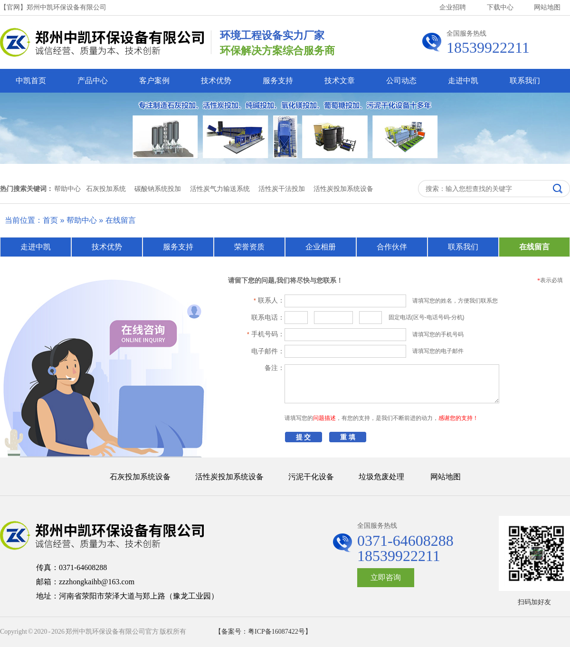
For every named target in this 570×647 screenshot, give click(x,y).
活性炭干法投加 (281, 188)
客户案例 (154, 80)
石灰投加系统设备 (140, 477)
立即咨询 (385, 577)
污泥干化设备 (311, 477)
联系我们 (525, 80)
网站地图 (547, 7)
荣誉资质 (249, 247)
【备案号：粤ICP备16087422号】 (263, 631)
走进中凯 (463, 80)
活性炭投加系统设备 (343, 188)
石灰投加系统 (106, 188)
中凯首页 (31, 80)
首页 (50, 220)
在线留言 (120, 220)
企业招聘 (452, 7)
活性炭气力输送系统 (220, 188)
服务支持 (278, 80)
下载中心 (500, 7)
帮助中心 (81, 220)
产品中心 (92, 80)
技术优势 (216, 80)
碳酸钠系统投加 (157, 188)
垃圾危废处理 (381, 477)
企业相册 (320, 247)
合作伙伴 (392, 247)
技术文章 (339, 80)
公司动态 (401, 80)
